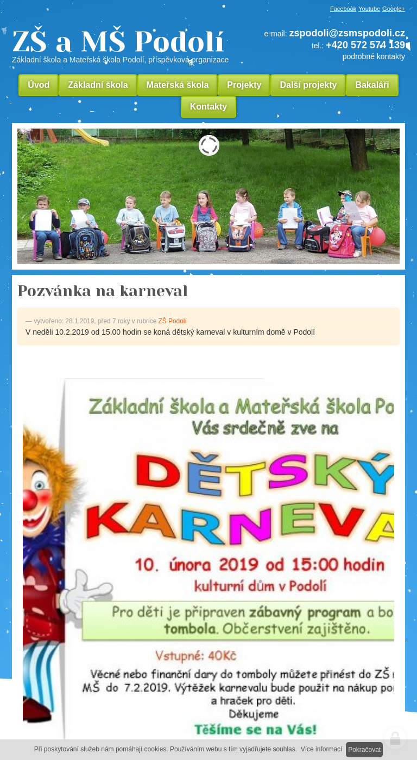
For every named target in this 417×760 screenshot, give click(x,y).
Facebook (343, 8)
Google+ (393, 8)
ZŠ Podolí (173, 321)
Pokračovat (364, 749)
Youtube (369, 8)
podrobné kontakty (374, 56)
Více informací (322, 749)
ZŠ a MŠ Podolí (124, 45)
